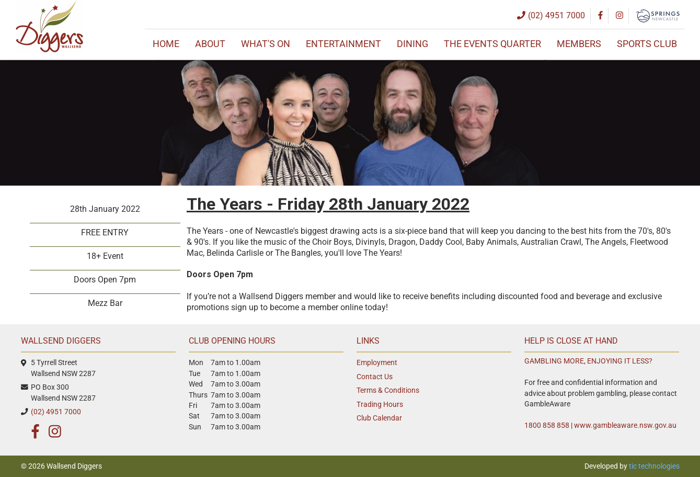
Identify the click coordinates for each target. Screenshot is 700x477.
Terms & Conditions (388, 390)
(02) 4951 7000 (56, 411)
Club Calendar (379, 418)
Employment (377, 362)
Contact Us (375, 376)
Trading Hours (380, 404)
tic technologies (654, 466)
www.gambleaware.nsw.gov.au (625, 425)
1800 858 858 (546, 425)
